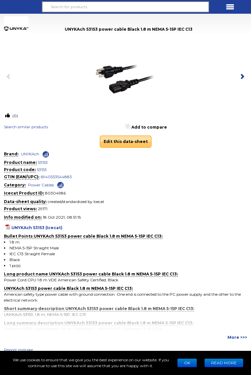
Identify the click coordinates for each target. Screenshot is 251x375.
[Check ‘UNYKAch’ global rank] (46, 154)
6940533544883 (56, 176)
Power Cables (41, 184)
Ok (187, 362)
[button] (21, 6)
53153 (43, 162)
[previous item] (10, 77)
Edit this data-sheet (126, 141)
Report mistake (18, 349)
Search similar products (26, 126)
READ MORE (224, 362)
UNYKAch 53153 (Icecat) (36, 227)
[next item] (241, 77)
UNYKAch (30, 153)
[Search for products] (125, 7)
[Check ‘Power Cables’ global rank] (60, 184)
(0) (14, 115)
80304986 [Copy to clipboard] (55, 193)
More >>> (237, 337)
